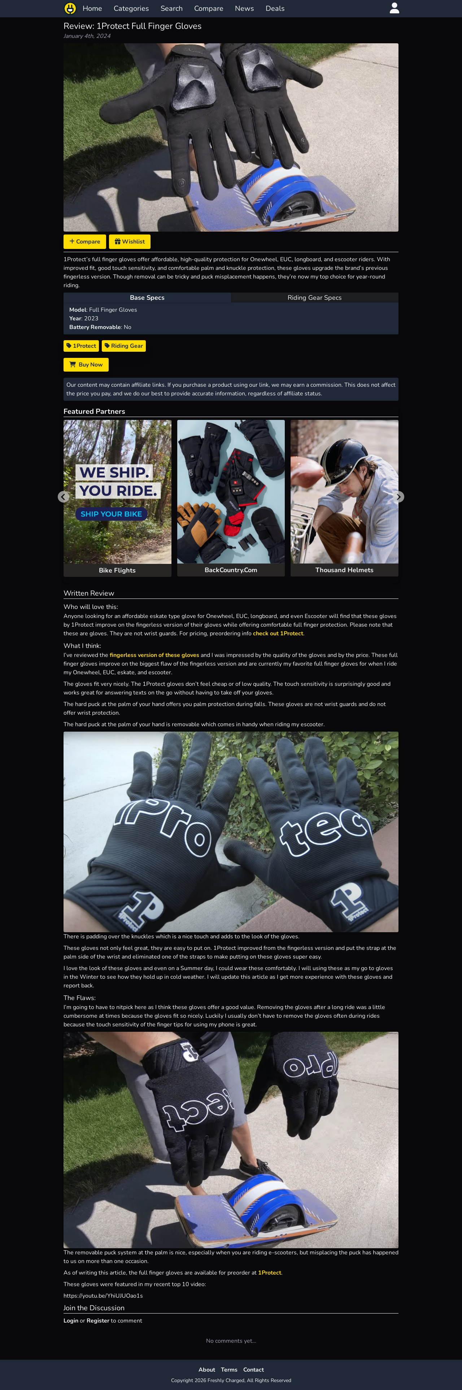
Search (172, 8)
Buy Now (86, 365)
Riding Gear (124, 346)
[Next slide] (398, 497)
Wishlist (130, 242)
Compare (208, 8)
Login (71, 1321)
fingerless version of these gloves (154, 655)
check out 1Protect (278, 633)
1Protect (81, 346)
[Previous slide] (63, 497)
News (244, 8)
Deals (275, 8)
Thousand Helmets (344, 570)
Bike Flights (117, 570)
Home (92, 8)
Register (98, 1321)
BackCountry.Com (231, 570)
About (207, 1370)
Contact (253, 1370)
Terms (229, 1370)
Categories (131, 8)
